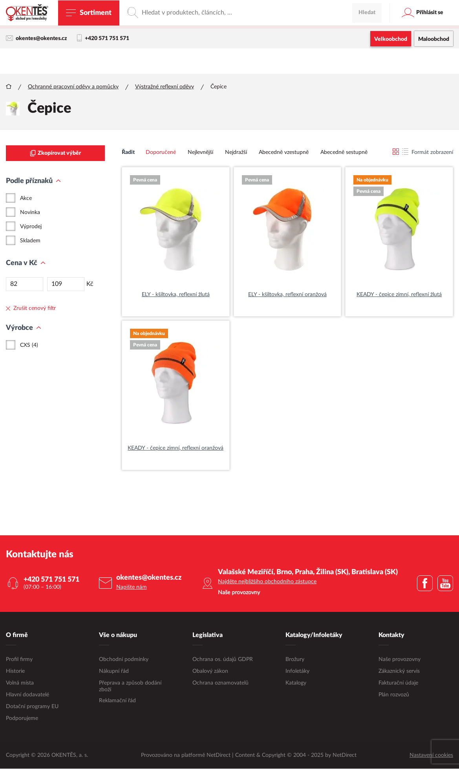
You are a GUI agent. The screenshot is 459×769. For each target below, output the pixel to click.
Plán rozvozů (394, 695)
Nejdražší (236, 153)
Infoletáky (297, 671)
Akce (26, 198)
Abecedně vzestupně (284, 153)
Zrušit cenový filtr (31, 308)
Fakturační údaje (398, 683)
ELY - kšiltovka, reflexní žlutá (176, 295)
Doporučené (161, 153)
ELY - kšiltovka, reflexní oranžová (287, 295)
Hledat (366, 61)
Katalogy (295, 683)
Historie (15, 671)
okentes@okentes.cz (36, 38)
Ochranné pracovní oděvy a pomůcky (73, 87)
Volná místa (20, 683)
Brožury (294, 660)
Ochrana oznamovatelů (220, 683)
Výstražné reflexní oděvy (164, 87)
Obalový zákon (210, 671)
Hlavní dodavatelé (27, 695)
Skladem (30, 241)
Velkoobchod (390, 39)
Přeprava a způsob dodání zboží (130, 687)
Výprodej (31, 227)
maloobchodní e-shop (299, 21)
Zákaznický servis (399, 671)
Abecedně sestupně (344, 153)
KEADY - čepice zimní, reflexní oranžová (175, 448)
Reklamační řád (117, 701)
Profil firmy (19, 660)
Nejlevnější (200, 153)
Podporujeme (22, 718)
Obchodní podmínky (123, 660)
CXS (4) (29, 345)
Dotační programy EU (32, 707)
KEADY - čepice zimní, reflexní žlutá (399, 295)
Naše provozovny (400, 660)
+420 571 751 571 (103, 38)
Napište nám (131, 587)
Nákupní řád (114, 671)
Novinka (30, 213)
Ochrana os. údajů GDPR (222, 660)
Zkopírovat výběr (55, 153)
